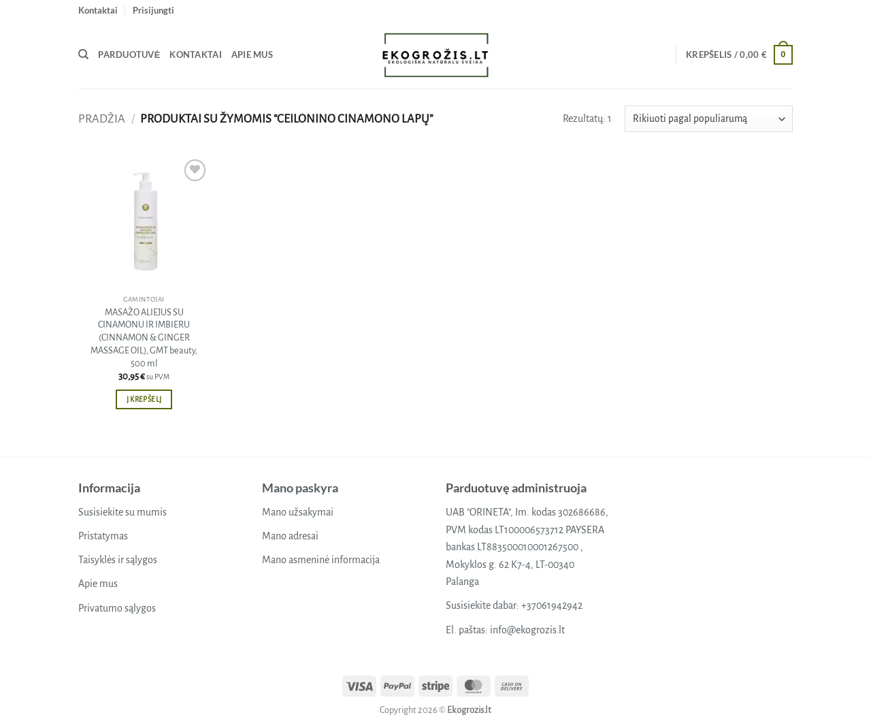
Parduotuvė (129, 54)
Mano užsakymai (297, 512)
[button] (153, 10)
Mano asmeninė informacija (321, 559)
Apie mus (252, 54)
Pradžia (101, 118)
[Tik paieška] (83, 54)
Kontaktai (98, 10)
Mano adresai (290, 536)
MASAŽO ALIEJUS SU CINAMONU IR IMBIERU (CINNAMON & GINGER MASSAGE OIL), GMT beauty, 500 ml (144, 337)
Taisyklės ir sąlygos (117, 559)
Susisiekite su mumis (122, 512)
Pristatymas (103, 536)
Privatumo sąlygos (117, 608)
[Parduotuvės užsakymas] (709, 119)
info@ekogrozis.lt (527, 629)
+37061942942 (551, 605)
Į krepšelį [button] (144, 399)
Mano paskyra (300, 487)
